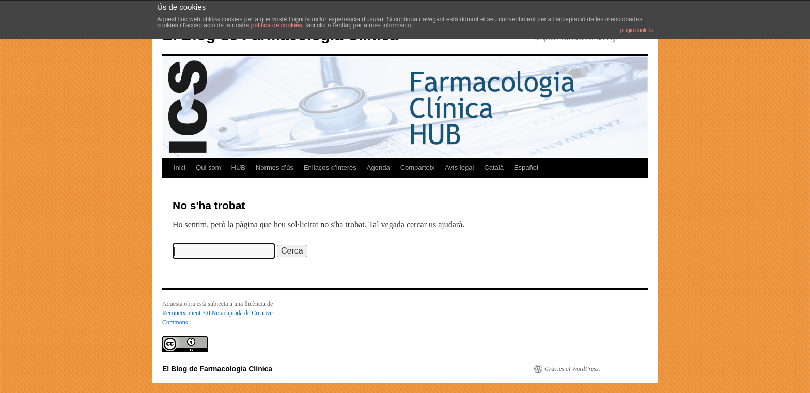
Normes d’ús (274, 167)
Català (494, 167)
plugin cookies (636, 30)
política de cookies (276, 25)
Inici (179, 167)
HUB (238, 167)
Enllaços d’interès (330, 167)
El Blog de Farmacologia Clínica (217, 369)
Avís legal (459, 167)
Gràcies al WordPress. (572, 368)
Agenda (378, 167)
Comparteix (417, 167)
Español (526, 167)
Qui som (208, 167)
